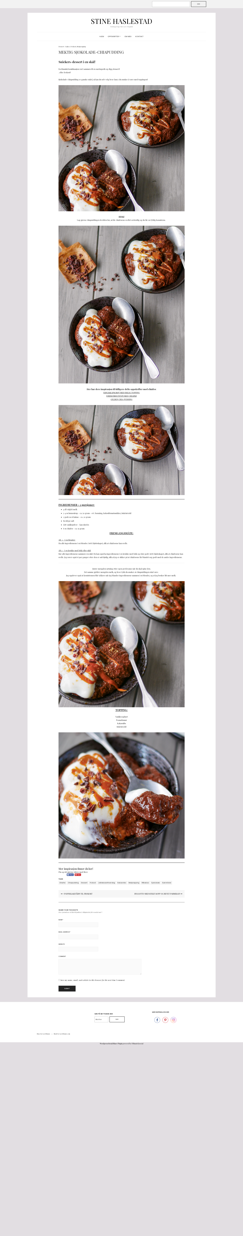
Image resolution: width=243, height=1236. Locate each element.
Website (62, 944)
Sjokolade (155, 883)
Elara (38, 1034)
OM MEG (128, 36)
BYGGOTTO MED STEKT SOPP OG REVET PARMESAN (158, 894)
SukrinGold (166, 883)
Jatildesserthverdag (106, 883)
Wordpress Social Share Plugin (111, 1043)
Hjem (101, 36)
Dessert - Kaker (64, 47)
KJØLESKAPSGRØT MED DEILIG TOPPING (121, 392)
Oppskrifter (114, 36)
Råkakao (145, 883)
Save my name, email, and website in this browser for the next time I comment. (92, 980)
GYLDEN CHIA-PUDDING (121, 399)
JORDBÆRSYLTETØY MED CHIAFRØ (121, 396)
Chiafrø (62, 883)
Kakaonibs (121, 883)
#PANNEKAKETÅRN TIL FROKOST (76, 894)
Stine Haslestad (121, 21)
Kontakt (139, 36)
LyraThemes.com (65, 1034)
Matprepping (81, 47)
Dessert (84, 883)
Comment (62, 956)
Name (61, 920)
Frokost (73, 47)
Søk (198, 4)
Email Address (64, 932)
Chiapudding (73, 883)
